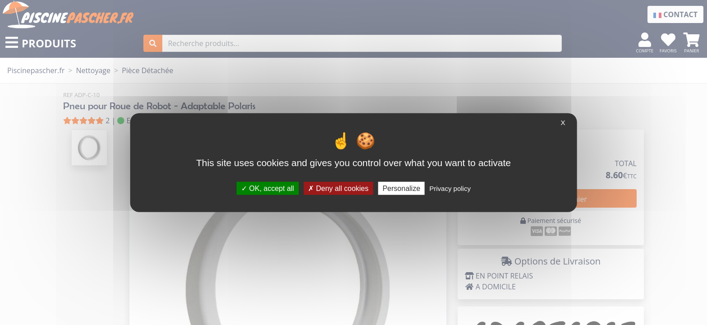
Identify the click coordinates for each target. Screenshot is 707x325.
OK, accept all (267, 188)
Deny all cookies (338, 188)
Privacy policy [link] (450, 188)
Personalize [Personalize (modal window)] (401, 188)
